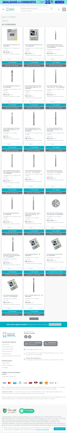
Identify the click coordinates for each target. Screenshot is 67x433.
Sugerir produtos (55, 324)
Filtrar (5, 21)
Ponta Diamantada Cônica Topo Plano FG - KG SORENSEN (55, 86)
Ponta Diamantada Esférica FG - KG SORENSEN (34, 45)
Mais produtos (34, 318)
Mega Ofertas (6, 363)
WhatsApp (39, 5)
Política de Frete (6, 353)
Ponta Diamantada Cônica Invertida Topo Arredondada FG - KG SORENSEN (11, 256)
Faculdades (23, 5)
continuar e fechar (60, 428)
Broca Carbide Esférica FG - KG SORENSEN (34, 296)
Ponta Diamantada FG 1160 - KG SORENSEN (55, 255)
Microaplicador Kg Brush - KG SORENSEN (11, 45)
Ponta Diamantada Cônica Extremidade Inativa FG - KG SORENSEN (33, 130)
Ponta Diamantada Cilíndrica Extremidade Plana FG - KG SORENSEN (11, 130)
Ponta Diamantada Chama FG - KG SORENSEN (12, 86)
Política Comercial (7, 351)
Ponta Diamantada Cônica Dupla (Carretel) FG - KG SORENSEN (32, 214)
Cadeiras (29, 5)
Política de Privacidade (42, 429)
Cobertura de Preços (8, 346)
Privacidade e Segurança (8, 376)
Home (3, 17)
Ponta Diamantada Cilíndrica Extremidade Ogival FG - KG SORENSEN (33, 87)
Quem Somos (5, 5)
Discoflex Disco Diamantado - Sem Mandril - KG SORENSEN (55, 213)
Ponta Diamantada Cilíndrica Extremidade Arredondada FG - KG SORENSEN (12, 172)
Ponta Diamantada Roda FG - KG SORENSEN (11, 213)
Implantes (45, 5)
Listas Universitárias (14, 5)
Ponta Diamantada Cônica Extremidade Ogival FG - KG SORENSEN (55, 130)
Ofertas (34, 5)
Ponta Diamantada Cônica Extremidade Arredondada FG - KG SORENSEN (55, 46)
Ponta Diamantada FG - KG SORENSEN (32, 255)
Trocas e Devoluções (8, 349)
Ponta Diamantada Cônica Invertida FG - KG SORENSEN (55, 171)
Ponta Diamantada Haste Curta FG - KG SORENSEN (10, 296)
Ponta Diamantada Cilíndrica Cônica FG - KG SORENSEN (33, 171)
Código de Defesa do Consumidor (11, 356)
